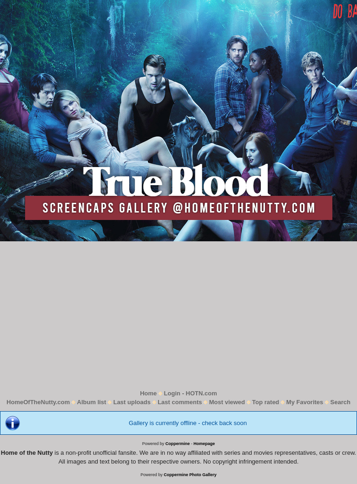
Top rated (265, 402)
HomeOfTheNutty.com (38, 402)
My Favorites (304, 402)
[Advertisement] (178, 315)
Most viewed (227, 402)
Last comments (180, 402)
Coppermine (177, 443)
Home (148, 393)
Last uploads (132, 402)
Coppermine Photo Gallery (190, 474)
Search (340, 402)
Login (172, 393)
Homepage (204, 443)
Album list (91, 402)
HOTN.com (201, 393)
